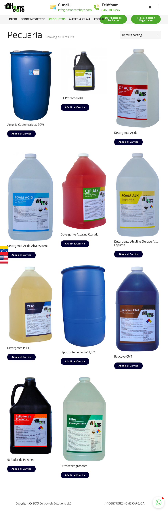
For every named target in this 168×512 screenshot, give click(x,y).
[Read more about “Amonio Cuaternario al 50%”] (21, 133)
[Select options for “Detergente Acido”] (128, 142)
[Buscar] (150, 7)
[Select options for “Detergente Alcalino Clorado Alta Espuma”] (128, 254)
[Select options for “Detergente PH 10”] (21, 357)
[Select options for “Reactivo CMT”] (128, 365)
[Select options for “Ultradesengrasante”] (75, 475)
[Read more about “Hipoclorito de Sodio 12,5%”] (75, 361)
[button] (158, 502)
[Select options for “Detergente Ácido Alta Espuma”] (21, 255)
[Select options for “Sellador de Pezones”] (21, 469)
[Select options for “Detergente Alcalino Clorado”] (75, 243)
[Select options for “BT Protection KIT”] (75, 107)
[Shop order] (140, 35)
